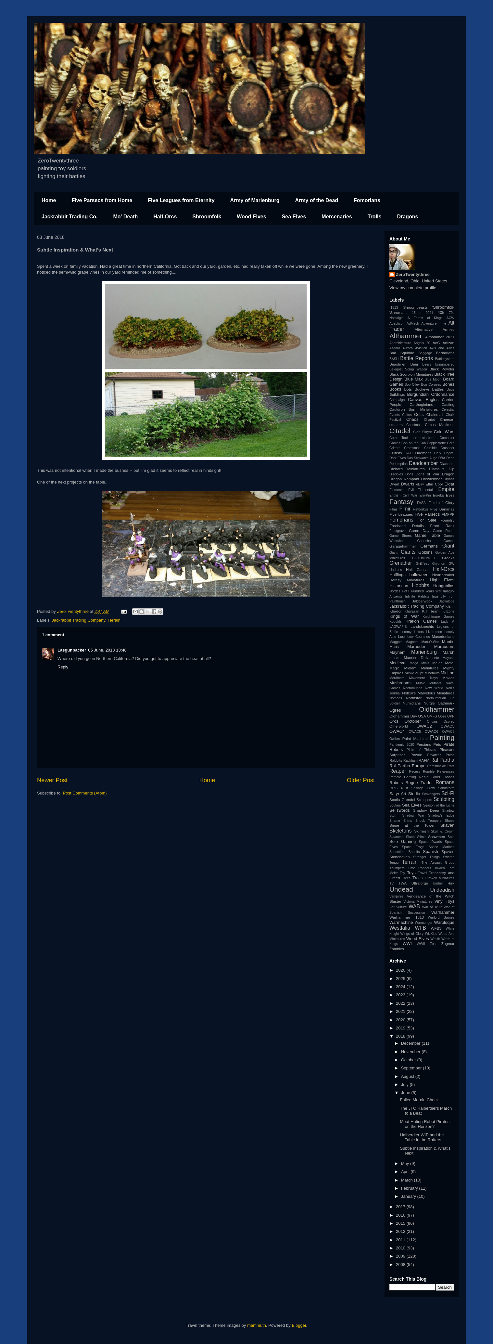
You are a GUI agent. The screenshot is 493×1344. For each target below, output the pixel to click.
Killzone (448, 611)
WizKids (431, 934)
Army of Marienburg (255, 200)
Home (49, 200)
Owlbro (394, 739)
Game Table (427, 535)
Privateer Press (440, 755)
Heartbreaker (443, 575)
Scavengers (431, 794)
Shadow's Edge (441, 815)
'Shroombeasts (415, 307)
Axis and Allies (442, 348)
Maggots (395, 642)
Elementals (426, 490)
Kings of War (404, 616)
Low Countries (418, 637)
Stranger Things (426, 857)
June (406, 1092)
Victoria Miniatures (417, 901)
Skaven (447, 825)
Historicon (398, 585)
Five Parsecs (427, 514)
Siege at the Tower (412, 825)
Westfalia (399, 928)
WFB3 (436, 928)
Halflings (397, 574)
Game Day (419, 530)
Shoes (449, 820)
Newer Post (52, 780)
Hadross (395, 570)
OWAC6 (431, 731)
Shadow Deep (426, 810)
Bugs (450, 389)
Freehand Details (406, 525)
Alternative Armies (434, 329)
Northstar (414, 698)
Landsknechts (422, 626)
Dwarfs (407, 484)
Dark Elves (397, 458)
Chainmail (434, 414)
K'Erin (450, 606)
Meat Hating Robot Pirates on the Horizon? (424, 1124)
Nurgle (429, 703)
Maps (394, 646)
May (405, 1163)
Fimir (405, 508)
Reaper (397, 771)
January (409, 1196)
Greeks (448, 558)
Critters (394, 448)
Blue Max (413, 379)
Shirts (407, 820)
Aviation (421, 348)
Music (420, 683)
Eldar (449, 484)
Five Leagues (401, 514)
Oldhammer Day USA (407, 716)
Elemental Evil (401, 490)
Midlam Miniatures (421, 668)
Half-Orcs (165, 216)
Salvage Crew (423, 788)
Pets (437, 744)
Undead (401, 889)
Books (395, 389)
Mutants (435, 683)
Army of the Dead (316, 200)
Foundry (447, 520)
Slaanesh (396, 837)
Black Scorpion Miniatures (411, 374)
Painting (442, 737)
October (409, 1059)
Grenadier (400, 563)
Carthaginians (421, 404)
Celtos (406, 415)
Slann (410, 837)
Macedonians (443, 636)
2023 (401, 994)
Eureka (438, 495)
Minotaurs (432, 673)
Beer (415, 364)
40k (440, 312)
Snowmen (436, 836)
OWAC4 (397, 731)
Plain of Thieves (421, 750)
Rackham (410, 760)
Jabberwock (422, 601)
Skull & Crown (442, 831)
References (445, 771)
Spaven (447, 851)
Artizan (448, 343)
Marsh (448, 652)
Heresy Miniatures (406, 580)
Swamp (448, 857)
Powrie (416, 755)
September (412, 1068)
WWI (407, 943)
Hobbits (420, 585)
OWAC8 (448, 731)
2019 (401, 1028)
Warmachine (401, 922)
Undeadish (442, 890)
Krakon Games (421, 621)
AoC (436, 343)
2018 (401, 1036)
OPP (450, 716)
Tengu (393, 862)
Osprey (448, 721)
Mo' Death (125, 216)
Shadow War (413, 815)
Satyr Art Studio (404, 793)
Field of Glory (441, 502)
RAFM (424, 760)
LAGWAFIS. (398, 626)
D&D (409, 453)
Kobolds (395, 621)
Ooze (442, 716)
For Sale (427, 520)
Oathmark (446, 703)
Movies (448, 678)
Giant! (393, 552)
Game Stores (400, 535)
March (407, 1180)
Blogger (299, 1325)
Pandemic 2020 (401, 744)
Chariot (429, 419)
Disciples (396, 474)
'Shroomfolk (443, 307)
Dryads (449, 479)
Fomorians (367, 200)
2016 (401, 1215)
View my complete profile (412, 287)
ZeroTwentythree (413, 274)
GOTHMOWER (423, 558)
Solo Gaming (402, 841)
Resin (424, 777)
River (436, 777)
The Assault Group (438, 862)
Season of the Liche (438, 805)
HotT (405, 591)
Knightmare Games (438, 616)
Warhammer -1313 (406, 917)
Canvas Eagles (423, 399)
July (405, 1084)
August (408, 1076)
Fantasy (401, 501)
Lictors (419, 632)
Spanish (430, 851)
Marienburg (424, 652)
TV (391, 883)
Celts (419, 414)
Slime (421, 837)
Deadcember (423, 463)
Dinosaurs (436, 469)
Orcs (393, 721)
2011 (401, 1239)
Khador (395, 611)
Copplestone (436, 443)
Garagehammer (402, 546)
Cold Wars (444, 431)
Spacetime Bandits (404, 852)
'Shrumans (398, 312)
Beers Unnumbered (438, 364)
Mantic (448, 641)
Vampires (396, 896)
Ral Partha (442, 760)
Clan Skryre (422, 432)
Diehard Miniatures (407, 469)
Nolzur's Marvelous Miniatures (428, 693)
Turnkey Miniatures (439, 878)
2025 (401, 978)
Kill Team (430, 611)
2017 (401, 1206)
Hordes (394, 591)
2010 (401, 1248)
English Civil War (403, 495)
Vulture (401, 907)
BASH (393, 359)
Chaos (412, 419)
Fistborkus (420, 509)
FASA (421, 503)
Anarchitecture (400, 343)
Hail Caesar (417, 569)
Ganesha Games (435, 541)
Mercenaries (337, 216)
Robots (396, 782)
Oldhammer (436, 709)
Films (393, 509)
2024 (401, 986)
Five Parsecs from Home (101, 200)
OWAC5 (415, 731)
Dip (451, 469)
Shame (394, 820)
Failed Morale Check (419, 1099)
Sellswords (399, 810)
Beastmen (398, 364)
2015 (401, 1223)
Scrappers (424, 800)
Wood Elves (251, 216)
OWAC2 (424, 726)
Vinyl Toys (444, 901)
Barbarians (445, 353)
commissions (424, 437)
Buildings (397, 394)
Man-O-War (430, 642)
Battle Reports (416, 358)
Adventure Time (433, 323)
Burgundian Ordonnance (430, 394)
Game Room (443, 531)
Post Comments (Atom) (85, 793)
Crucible (430, 448)
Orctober (412, 721)
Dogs (409, 474)
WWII (421, 944)
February (410, 1188)
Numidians (412, 703)
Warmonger (423, 922)
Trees (406, 878)
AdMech (413, 323)
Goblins (425, 552)
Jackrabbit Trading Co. (69, 216)
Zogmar (447, 943)
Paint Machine (415, 738)
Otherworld (398, 726)
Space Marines (441, 847)
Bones (448, 384)
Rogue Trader (419, 782)
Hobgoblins (443, 585)
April (406, 1171)
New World (434, 688)
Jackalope (446, 601)
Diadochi (447, 463)
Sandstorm (446, 788)
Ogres (395, 710)
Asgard (394, 348)
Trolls (375, 216)
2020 (401, 1019)
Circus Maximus (439, 424)
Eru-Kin (425, 495)
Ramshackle (436, 766)
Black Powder (442, 369)
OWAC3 (447, 726)
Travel (422, 873)
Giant (448, 546)
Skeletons (400, 831)
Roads (448, 777)
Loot (401, 636)
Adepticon (396, 323)
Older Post (361, 780)
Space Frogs (413, 847)
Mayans (448, 658)
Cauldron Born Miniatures (413, 409)
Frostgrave (397, 531)
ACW (450, 318)
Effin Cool (434, 484)
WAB (414, 906)
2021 (429, 313)
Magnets (411, 642)
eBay (420, 484)
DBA (441, 458)
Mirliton (447, 672)
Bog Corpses (431, 384)
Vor (392, 907)
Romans (445, 782)
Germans (428, 546)
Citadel (400, 430)
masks (394, 657)
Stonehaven (399, 857)
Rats (451, 766)
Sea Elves (294, 216)
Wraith (435, 939)
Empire (446, 489)
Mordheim (396, 678)
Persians (423, 744)
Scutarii (395, 805)
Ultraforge (419, 883)
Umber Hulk (443, 883)
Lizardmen (434, 632)
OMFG (432, 716)
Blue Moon (432, 379)
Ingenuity (439, 596)
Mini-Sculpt (414, 673)
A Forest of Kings (425, 318)
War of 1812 (432, 907)
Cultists (395, 453)
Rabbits (395, 760)
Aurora (408, 348)
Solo (451, 837)
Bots (407, 389)
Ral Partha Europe (407, 765)
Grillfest (422, 563)
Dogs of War (427, 474)
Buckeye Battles (429, 389)
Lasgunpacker (71, 650)
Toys (411, 872)
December (411, 1043)
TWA (402, 883)
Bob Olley (412, 384)
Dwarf (394, 484)
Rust (404, 788)
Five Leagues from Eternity (181, 200)
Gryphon (438, 563)
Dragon (448, 474)
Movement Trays (423, 678)
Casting (447, 404)
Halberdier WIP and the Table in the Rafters (422, 1137)
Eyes (450, 495)
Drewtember (431, 479)
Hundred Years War (426, 591)
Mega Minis (419, 663)
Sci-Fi (447, 793)
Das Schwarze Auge (422, 458)
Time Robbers (419, 868)
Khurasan (412, 611)
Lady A (447, 621)
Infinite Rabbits (417, 596)
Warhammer (442, 912)
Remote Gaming (402, 777)
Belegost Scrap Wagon (408, 369)
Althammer (405, 336)
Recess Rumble (422, 771)
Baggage (425, 353)
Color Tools (399, 438)
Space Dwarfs (430, 842)
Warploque (444, 922)
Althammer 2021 (439, 337)
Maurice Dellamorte (421, 657)
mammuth (256, 1325)
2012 (401, 1231)
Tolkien (439, 868)
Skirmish (421, 831)
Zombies (396, 949)
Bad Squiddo (401, 353)
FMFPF (448, 514)
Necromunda (413, 688)
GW (451, 563)
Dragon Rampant (404, 479)
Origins (432, 721)
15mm (416, 313)
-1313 (393, 307)
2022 (401, 1003)
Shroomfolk (206, 216)
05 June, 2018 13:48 (107, 650)
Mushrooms (400, 682)
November (411, 1051)
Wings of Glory (411, 934)
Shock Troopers (428, 820)
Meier (437, 663)
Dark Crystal (444, 453)
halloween (419, 574)
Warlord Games (441, 917)
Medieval (397, 662)
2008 (401, 1264)
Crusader (447, 448)
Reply (62, 667)
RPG (393, 788)
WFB (420, 928)
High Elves (442, 579)
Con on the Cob (413, 443)
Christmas (414, 425)
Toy (402, 873)
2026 (401, 970)
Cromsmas (412, 448)
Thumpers (397, 868)
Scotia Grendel (402, 799)
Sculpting (444, 799)
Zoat (433, 944)
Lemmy (405, 632)
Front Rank (442, 525)
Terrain (113, 620)
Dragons (407, 216)
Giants (408, 552)
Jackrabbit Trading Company (79, 620)
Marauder (416, 646)
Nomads (395, 698)
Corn (450, 443)
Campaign (397, 400)
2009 (401, 1256)
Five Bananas (442, 509)
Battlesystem (444, 359)
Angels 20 (422, 343)
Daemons (423, 453)
